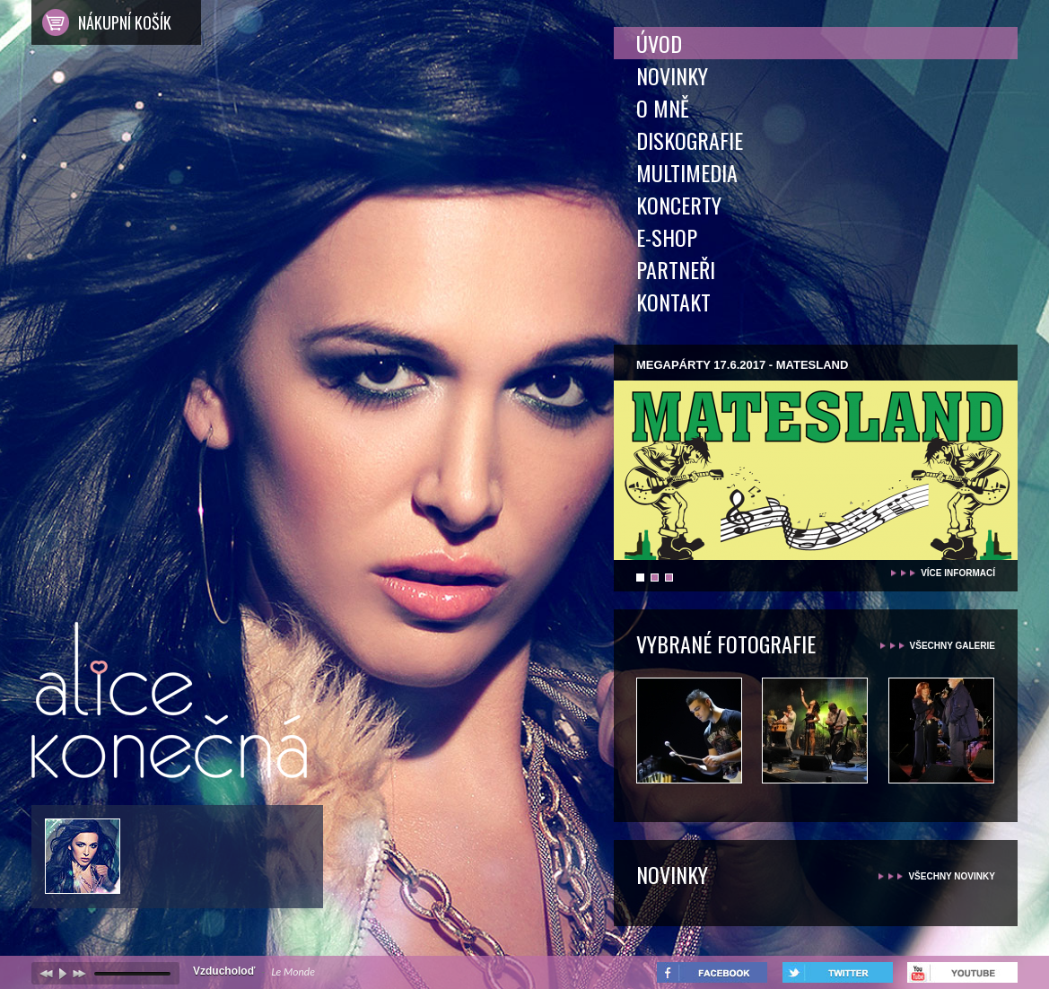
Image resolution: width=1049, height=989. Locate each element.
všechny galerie (952, 646)
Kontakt (673, 301)
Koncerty (678, 204)
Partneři (675, 269)
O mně (662, 108)
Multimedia (687, 172)
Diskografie (689, 140)
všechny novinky (951, 876)
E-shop (666, 237)
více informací (958, 573)
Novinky (672, 75)
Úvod (659, 43)
